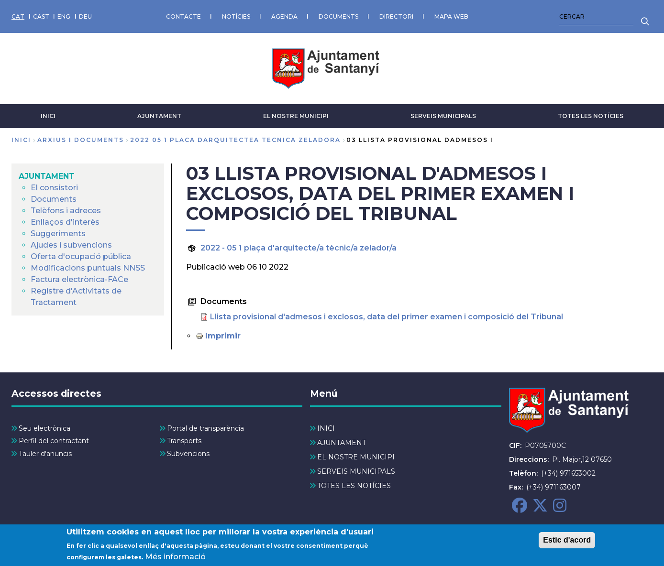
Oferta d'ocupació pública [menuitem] (81, 256)
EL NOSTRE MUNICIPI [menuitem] (356, 457)
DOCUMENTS (338, 16)
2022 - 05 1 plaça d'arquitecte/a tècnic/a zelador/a (298, 247)
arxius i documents (80, 139)
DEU (85, 16)
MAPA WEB (451, 16)
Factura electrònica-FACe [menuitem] (79, 279)
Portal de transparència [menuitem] (205, 428)
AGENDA (284, 16)
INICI (48, 116)
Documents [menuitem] (54, 199)
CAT (17, 16)
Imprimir (223, 335)
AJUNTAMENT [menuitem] (47, 176)
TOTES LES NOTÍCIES (590, 116)
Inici (21, 139)
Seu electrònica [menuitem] (44, 428)
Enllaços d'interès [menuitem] (65, 222)
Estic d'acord (567, 543)
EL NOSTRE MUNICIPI (296, 116)
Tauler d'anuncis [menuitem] (45, 453)
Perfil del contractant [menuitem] (54, 440)
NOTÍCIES (236, 16)
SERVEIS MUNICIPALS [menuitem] (356, 471)
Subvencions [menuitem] (188, 453)
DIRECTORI (396, 16)
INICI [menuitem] (326, 428)
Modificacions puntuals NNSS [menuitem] (88, 267)
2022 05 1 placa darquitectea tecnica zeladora (235, 139)
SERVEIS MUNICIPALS (443, 116)
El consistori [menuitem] (54, 187)
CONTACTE (183, 16)
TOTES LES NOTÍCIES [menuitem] (354, 485)
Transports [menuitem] (184, 440)
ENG (63, 16)
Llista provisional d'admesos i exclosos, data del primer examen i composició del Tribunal (386, 316)
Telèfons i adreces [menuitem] (66, 210)
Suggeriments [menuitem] (58, 233)
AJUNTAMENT (159, 116)
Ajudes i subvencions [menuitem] (71, 245)
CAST (41, 16)
